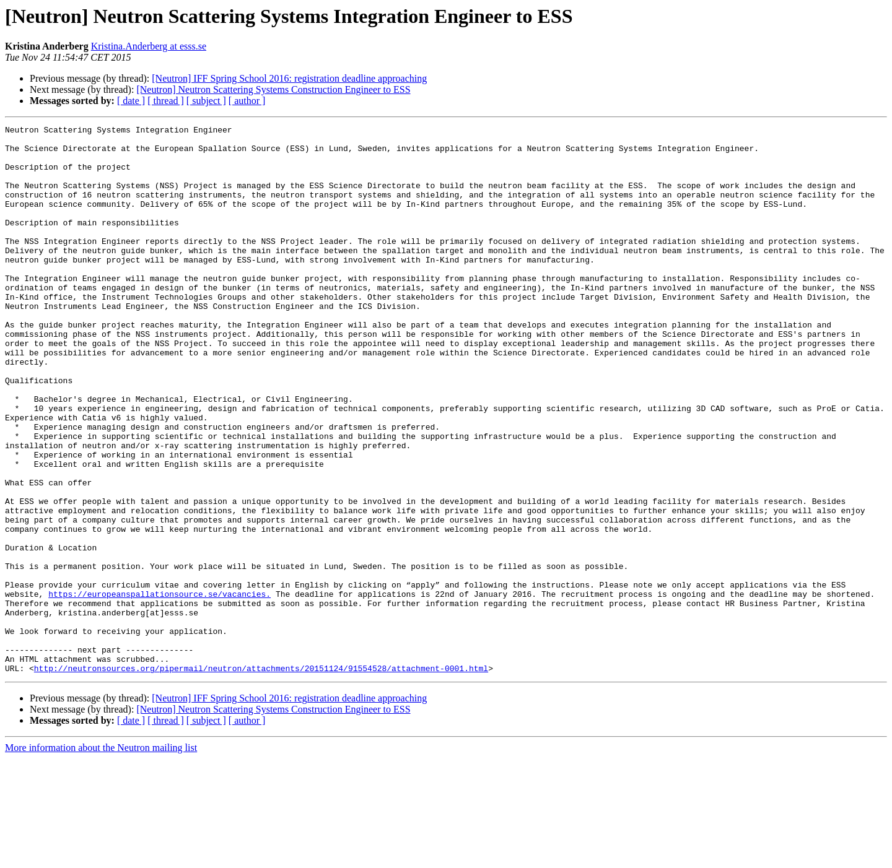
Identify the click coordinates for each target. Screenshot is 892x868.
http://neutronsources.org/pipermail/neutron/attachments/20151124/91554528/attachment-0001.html (261, 777)
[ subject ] (206, 100)
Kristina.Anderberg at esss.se (148, 46)
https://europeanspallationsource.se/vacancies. (159, 688)
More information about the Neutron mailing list (101, 857)
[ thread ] (165, 100)
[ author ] (247, 100)
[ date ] (131, 100)
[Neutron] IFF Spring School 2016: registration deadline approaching (289, 78)
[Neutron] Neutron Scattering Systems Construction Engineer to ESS (273, 89)
